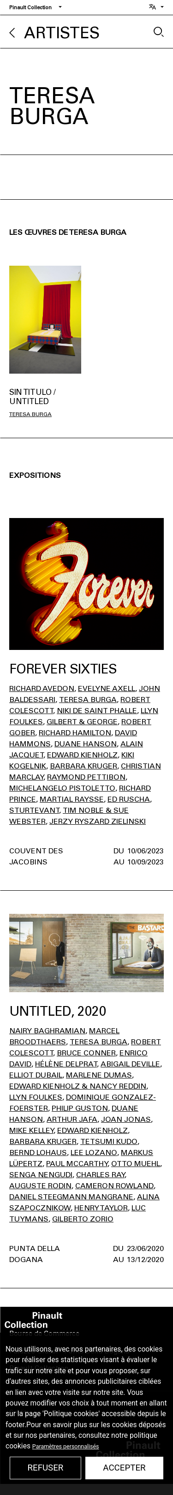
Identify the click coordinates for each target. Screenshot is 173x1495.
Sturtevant (34, 810)
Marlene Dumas (99, 1075)
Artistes (62, 33)
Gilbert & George (82, 721)
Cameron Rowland (114, 1185)
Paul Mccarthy (76, 1163)
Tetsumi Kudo (108, 1141)
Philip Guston (80, 1108)
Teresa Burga (30, 414)
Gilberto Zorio (82, 1219)
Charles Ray (100, 1174)
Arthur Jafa (72, 1119)
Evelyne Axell (106, 688)
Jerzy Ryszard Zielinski (97, 821)
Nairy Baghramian (47, 1030)
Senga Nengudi (40, 1174)
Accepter (124, 1468)
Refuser (45, 1468)
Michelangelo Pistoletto (62, 788)
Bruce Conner (86, 1052)
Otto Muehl (135, 1163)
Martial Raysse (72, 799)
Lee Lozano (94, 1152)
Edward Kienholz (82, 754)
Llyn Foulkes (35, 1097)
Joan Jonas (126, 1119)
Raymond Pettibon (86, 777)
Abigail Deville (130, 1064)
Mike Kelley (31, 1130)
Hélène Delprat (66, 1064)
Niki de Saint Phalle (97, 710)
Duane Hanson (85, 743)
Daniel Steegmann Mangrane (71, 1196)
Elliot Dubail (35, 1075)
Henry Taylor (101, 1207)
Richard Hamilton (75, 732)
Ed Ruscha (128, 799)
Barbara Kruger (83, 766)
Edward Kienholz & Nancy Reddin (77, 1086)
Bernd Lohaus (38, 1152)
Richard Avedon (41, 688)
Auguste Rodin (40, 1185)
